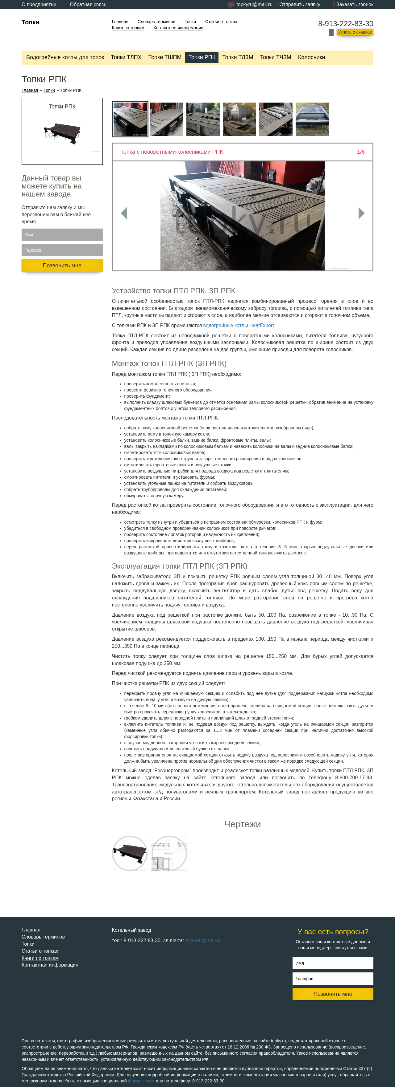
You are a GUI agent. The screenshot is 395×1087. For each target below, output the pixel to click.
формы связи (141, 1080)
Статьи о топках (221, 21)
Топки (31, 22)
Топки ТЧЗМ (275, 57)
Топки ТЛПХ (126, 57)
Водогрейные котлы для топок (65, 57)
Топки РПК (201, 57)
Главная (120, 21)
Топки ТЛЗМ (237, 57)
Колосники (311, 57)
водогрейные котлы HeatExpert (238, 325)
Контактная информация (178, 27)
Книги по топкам (128, 27)
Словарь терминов (157, 21)
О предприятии (39, 4)
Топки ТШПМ (165, 57)
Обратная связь (88, 4)
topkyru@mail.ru (203, 940)
